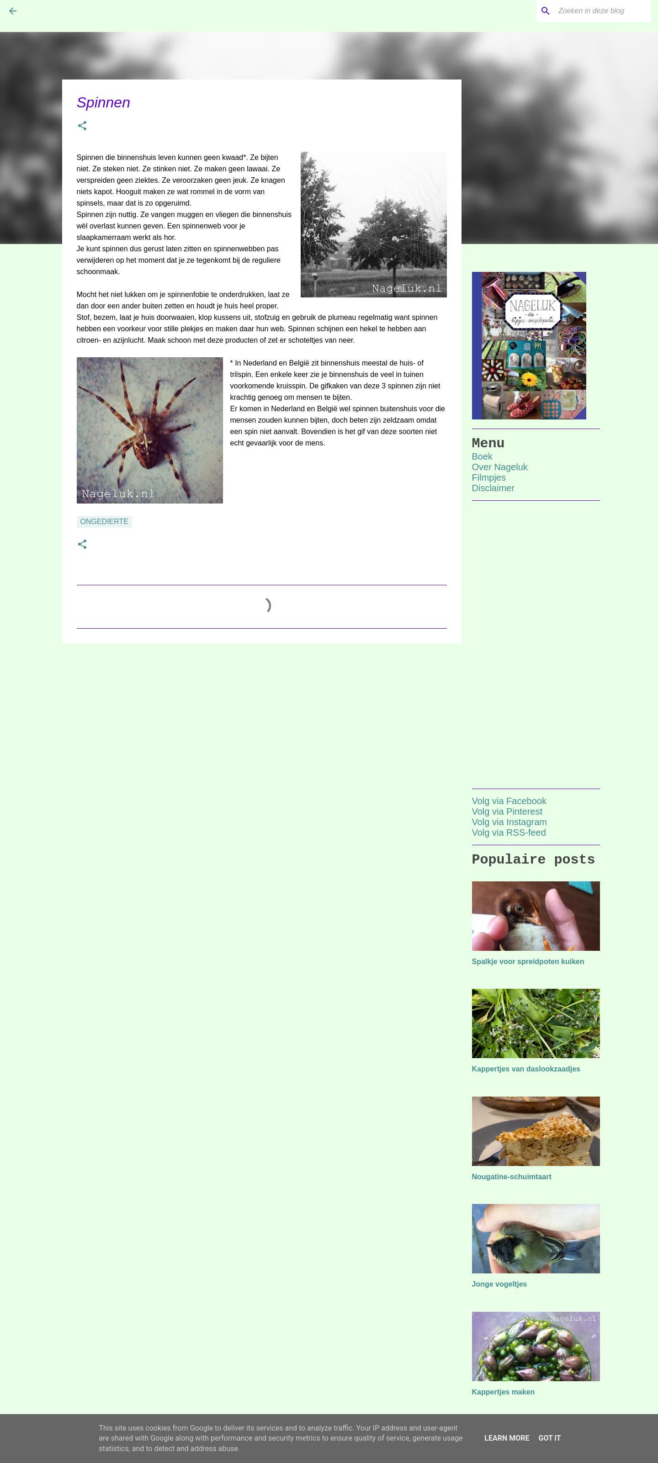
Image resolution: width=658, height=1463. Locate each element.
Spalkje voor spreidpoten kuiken (528, 961)
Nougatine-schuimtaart (512, 1177)
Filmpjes (489, 477)
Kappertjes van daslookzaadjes (526, 1069)
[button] (82, 126)
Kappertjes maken (503, 1392)
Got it (549, 1438)
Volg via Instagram (509, 822)
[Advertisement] (261, 721)
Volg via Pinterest (507, 811)
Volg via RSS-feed (509, 832)
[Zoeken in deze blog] (603, 11)
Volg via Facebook (509, 801)
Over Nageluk (500, 467)
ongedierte (104, 521)
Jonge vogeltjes (499, 1284)
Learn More (506, 1438)
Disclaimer (493, 488)
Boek (482, 456)
